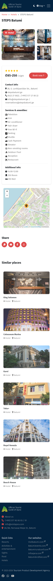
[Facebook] (3, 576)
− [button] (13, 199)
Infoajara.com (35, 553)
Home (4, 14)
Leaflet (26, 220)
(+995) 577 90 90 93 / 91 (14, 520)
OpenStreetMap (32, 220)
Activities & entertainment (8, 547)
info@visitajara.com (13, 524)
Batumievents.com (38, 545)
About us (7, 516)
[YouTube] (12, 576)
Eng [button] (41, 6)
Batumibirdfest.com (38, 556)
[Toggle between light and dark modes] (34, 6)
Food (4, 556)
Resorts (5, 542)
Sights (4, 553)
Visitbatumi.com (37, 541)
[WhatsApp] (8, 576)
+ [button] (13, 197)
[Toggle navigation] (48, 6)
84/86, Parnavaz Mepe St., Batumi (19, 528)
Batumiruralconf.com (39, 549)
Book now (38, 75)
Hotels (14, 14)
